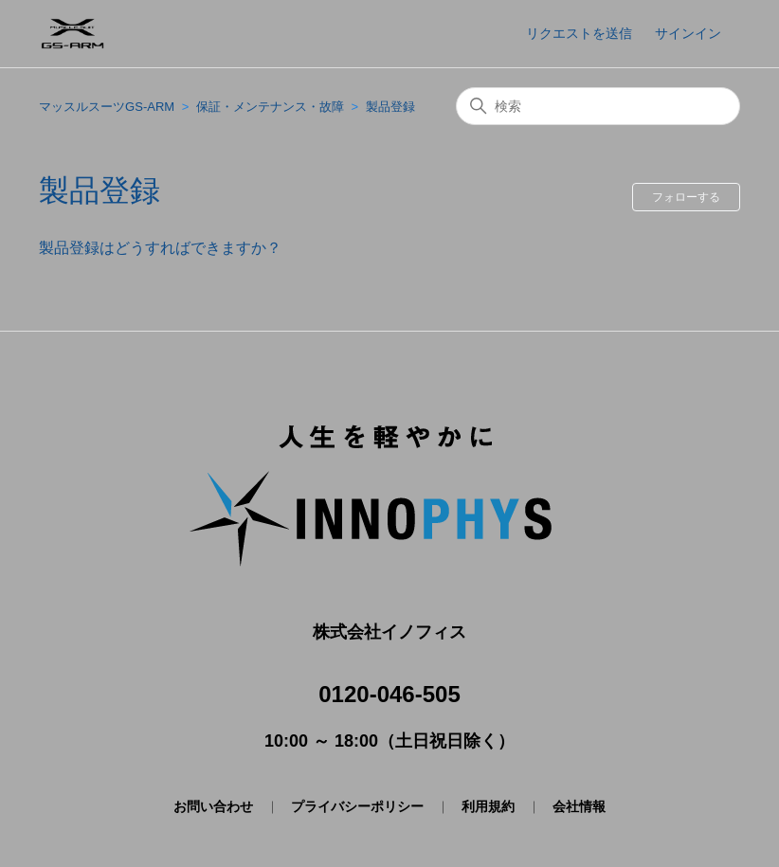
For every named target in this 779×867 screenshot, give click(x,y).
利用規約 (488, 806)
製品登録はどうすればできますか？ (160, 248)
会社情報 (579, 806)
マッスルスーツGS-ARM (106, 106)
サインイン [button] (688, 33)
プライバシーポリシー (357, 806)
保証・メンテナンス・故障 (270, 106)
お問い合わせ (213, 806)
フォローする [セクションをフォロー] (686, 197)
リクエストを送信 (579, 33)
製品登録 (390, 106)
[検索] (598, 106)
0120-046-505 (389, 694)
